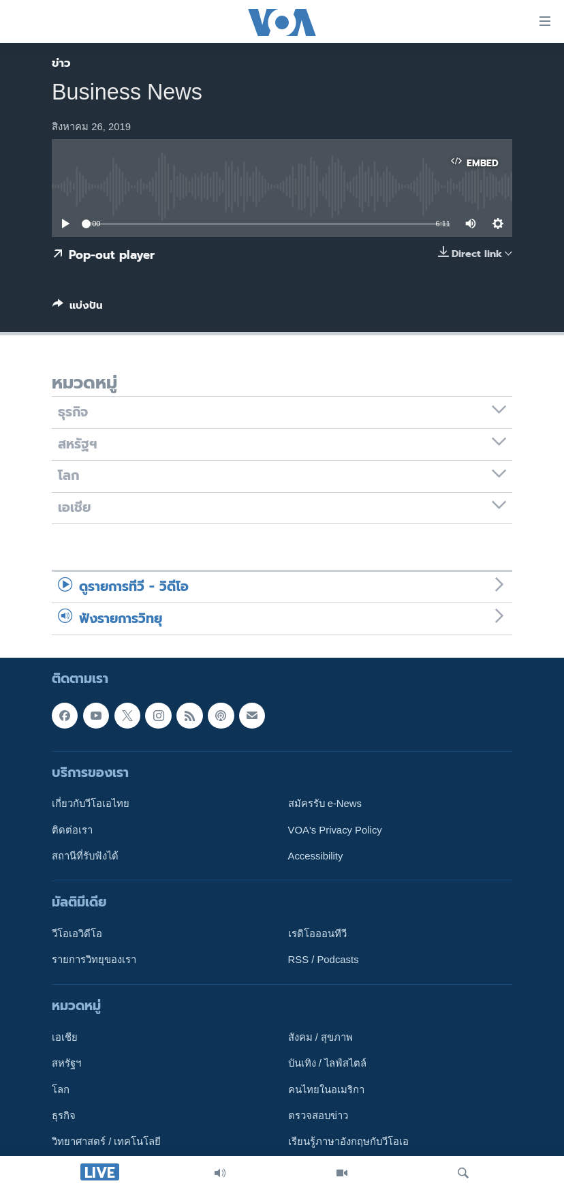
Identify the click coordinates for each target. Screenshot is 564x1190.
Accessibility (315, 856)
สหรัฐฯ (66, 1063)
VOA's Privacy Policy (335, 830)
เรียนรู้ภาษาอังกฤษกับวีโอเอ (348, 1142)
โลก (60, 1089)
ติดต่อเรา (72, 830)
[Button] (77, 308)
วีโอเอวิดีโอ (77, 933)
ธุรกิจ (64, 1115)
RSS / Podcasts (323, 959)
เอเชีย (65, 1037)
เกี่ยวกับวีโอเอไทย (90, 803)
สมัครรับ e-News (325, 803)
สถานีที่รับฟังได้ (85, 856)
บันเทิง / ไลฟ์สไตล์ (327, 1063)
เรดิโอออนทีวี (317, 933)
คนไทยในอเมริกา (326, 1089)
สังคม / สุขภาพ (320, 1037)
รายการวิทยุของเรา (94, 959)
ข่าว (61, 63)
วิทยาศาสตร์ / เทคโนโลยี (106, 1142)
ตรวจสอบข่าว (318, 1115)
